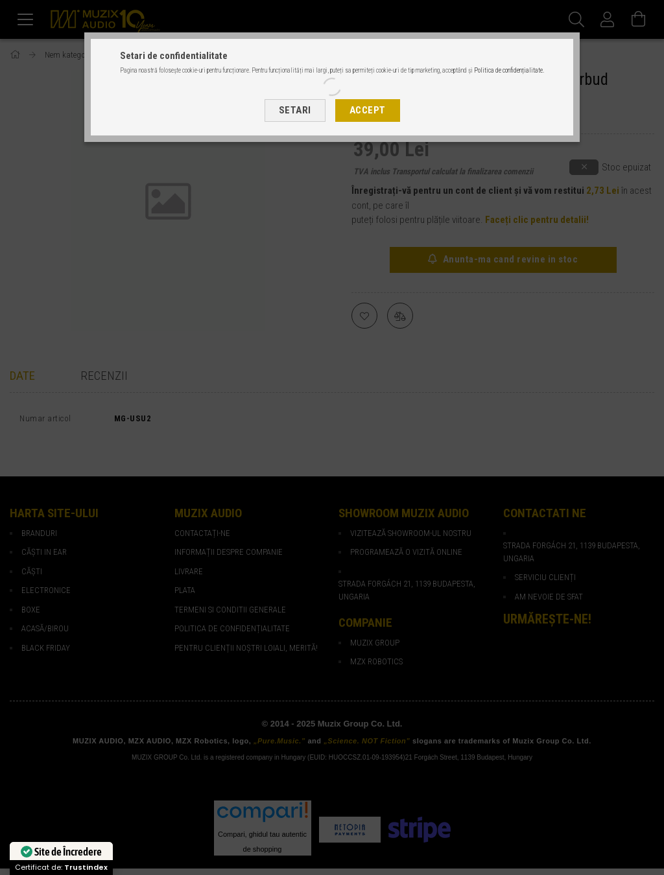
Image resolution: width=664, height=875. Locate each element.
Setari (295, 110)
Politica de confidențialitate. (509, 70)
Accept (368, 110)
